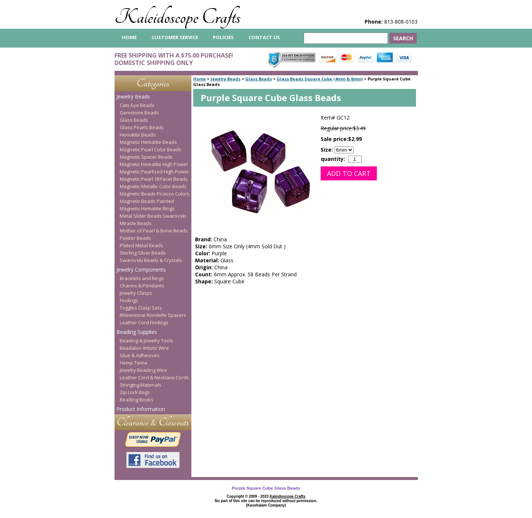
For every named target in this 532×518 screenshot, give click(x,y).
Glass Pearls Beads (142, 127)
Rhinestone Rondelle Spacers (153, 315)
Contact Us (264, 37)
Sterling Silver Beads (143, 252)
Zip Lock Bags (135, 392)
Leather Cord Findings (144, 322)
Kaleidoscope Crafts (178, 17)
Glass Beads (258, 79)
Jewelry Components (141, 269)
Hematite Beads (138, 134)
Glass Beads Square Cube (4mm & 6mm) (320, 79)
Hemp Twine (133, 362)
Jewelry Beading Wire (143, 370)
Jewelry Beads (226, 79)
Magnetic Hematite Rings (147, 208)
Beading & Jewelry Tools (146, 340)
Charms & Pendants (142, 285)
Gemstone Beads (139, 112)
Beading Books (136, 399)
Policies (223, 37)
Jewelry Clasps (136, 293)
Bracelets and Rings (142, 278)
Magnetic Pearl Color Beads (150, 149)
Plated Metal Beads (141, 245)
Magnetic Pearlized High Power (154, 171)
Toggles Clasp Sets (141, 307)
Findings (129, 300)
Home (199, 79)
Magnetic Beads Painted (147, 201)
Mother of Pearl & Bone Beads (154, 230)
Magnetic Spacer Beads (146, 156)
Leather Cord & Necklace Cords (154, 377)
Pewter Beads (135, 238)
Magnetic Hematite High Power (154, 164)
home (129, 37)
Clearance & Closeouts (153, 422)
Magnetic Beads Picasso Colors (155, 193)
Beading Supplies (136, 331)
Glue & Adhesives (140, 355)
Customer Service (174, 37)
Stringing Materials (140, 384)
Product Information (140, 408)
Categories (153, 83)
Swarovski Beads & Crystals (151, 260)
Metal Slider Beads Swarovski (153, 216)
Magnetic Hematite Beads (148, 142)
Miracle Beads (135, 223)
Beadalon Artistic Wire (144, 348)
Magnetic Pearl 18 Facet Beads (154, 179)
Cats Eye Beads (137, 105)
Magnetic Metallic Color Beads (153, 186)
